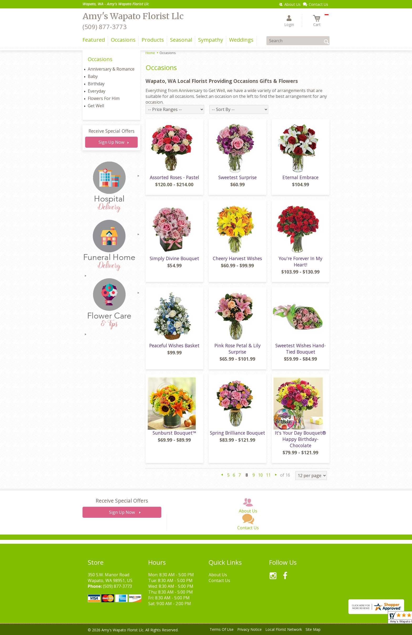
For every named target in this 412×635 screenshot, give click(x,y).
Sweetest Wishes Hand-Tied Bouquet (300, 348)
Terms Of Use (222, 629)
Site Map (313, 629)
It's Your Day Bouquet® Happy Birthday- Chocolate (300, 439)
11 (268, 475)
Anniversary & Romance (111, 69)
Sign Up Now (111, 142)
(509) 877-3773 (105, 26)
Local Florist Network (283, 629)
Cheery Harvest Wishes (237, 258)
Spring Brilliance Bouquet (237, 433)
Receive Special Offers (112, 131)
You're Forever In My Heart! (300, 261)
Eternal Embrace (300, 177)
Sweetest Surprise (237, 177)
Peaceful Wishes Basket (174, 345)
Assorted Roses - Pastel (174, 177)
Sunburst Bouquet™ (174, 433)
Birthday (96, 84)
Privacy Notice (249, 629)
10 (260, 475)
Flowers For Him (104, 98)
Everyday (96, 91)
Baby (93, 76)
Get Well (96, 106)
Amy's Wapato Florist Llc (133, 16)
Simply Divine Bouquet (174, 258)
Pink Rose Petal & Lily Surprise (237, 348)
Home (150, 52)
